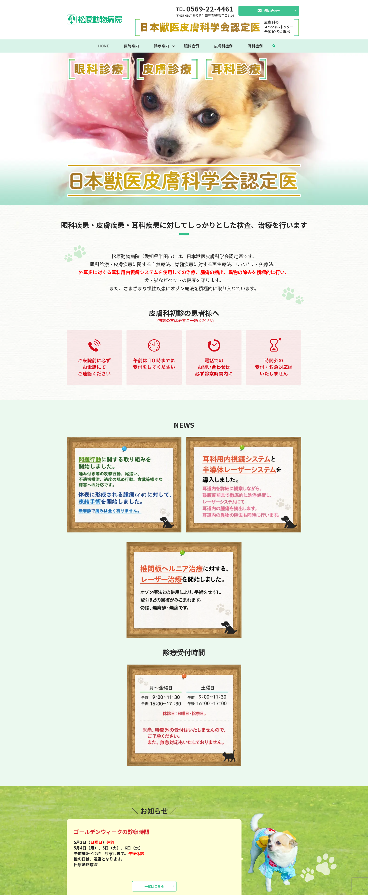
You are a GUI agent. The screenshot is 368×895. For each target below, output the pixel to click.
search (273, 46)
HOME (103, 46)
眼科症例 (191, 46)
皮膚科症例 (223, 46)
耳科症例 (255, 46)
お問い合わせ (271, 10)
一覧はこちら (154, 886)
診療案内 (161, 46)
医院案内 (131, 46)
